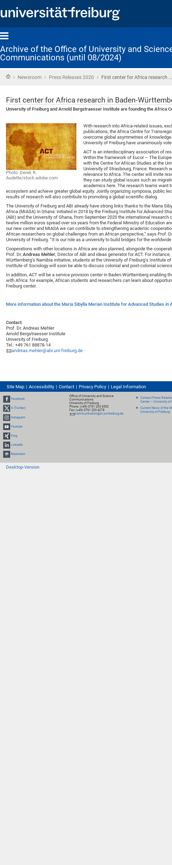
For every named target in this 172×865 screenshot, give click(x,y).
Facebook (18, 399)
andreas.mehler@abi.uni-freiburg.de (47, 350)
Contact (66, 386)
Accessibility (41, 386)
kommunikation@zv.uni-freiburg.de (99, 413)
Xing (14, 435)
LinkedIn (17, 445)
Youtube (17, 426)
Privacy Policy (92, 386)
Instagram (18, 417)
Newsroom (30, 77)
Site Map (15, 386)
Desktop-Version (22, 467)
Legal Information (128, 386)
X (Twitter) (18, 408)
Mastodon (18, 454)
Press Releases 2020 (71, 77)
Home (8, 76)
